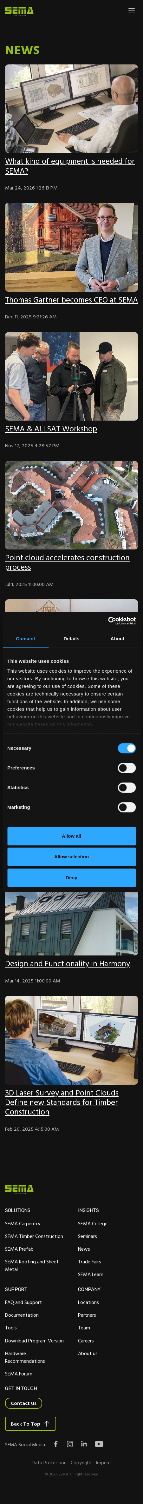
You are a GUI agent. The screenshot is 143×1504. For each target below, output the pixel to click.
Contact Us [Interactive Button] (23, 1414)
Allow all (71, 836)
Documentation (22, 1325)
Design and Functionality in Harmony (69, 973)
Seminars (87, 1246)
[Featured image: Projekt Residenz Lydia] (71, 920)
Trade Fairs (89, 1271)
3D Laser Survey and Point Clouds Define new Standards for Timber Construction (62, 1111)
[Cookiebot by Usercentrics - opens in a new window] (108, 621)
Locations (88, 1312)
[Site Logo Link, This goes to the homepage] (19, 11)
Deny (71, 877)
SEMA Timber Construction (34, 1246)
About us (88, 1363)
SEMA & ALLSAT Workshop (51, 438)
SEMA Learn (90, 1284)
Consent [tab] (25, 638)
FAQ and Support (23, 1312)
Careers (86, 1350)
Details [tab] (72, 638)
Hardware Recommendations (25, 1367)
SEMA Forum (18, 1384)
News (84, 1259)
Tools (11, 1338)
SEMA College (92, 1233)
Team (84, 1338)
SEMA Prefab (19, 1259)
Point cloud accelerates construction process (68, 571)
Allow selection (71, 856)
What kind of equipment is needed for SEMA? (71, 165)
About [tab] (118, 638)
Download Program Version (34, 1350)
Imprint (103, 1473)
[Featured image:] (71, 108)
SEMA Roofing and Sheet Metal (32, 1275)
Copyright (81, 1473)
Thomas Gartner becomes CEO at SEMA (62, 304)
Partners (87, 1325)
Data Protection (49, 1473)
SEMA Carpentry (22, 1233)
